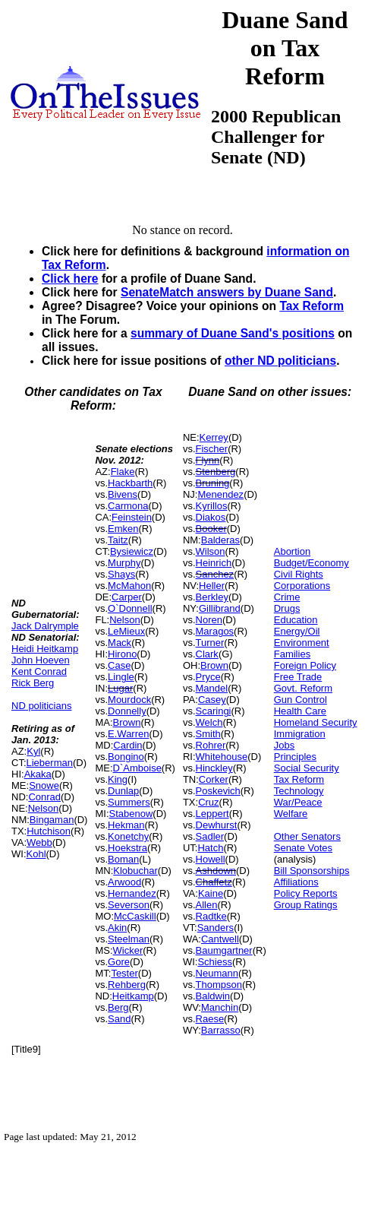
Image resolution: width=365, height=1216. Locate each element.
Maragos (215, 631)
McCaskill (135, 916)
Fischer (212, 448)
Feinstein (132, 517)
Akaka (38, 774)
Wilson (210, 551)
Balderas (220, 540)
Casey (212, 699)
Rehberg (127, 984)
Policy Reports (306, 893)
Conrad (44, 797)
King (117, 779)
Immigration (300, 733)
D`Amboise (137, 768)
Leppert (212, 813)
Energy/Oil (297, 631)
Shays (121, 574)
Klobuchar (135, 870)
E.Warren (128, 733)
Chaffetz (214, 882)
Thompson (219, 984)
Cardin (127, 745)
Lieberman (50, 762)
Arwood (124, 882)
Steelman (128, 939)
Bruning (213, 483)
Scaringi (213, 711)
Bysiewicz (131, 551)
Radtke (211, 916)
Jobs (284, 745)
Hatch (210, 847)
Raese (210, 1018)
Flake (123, 471)
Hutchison (49, 831)
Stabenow (131, 813)
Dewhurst (217, 825)
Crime (287, 597)
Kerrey (214, 437)
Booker (211, 528)
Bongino (126, 756)
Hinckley (214, 768)
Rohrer (211, 745)
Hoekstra (127, 847)
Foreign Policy (305, 665)
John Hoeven (40, 660)
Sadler (210, 836)
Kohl (36, 854)
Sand (119, 1018)
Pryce (208, 676)
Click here (70, 278)
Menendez (220, 494)
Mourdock (129, 699)
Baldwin (213, 996)
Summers (129, 802)
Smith (208, 733)
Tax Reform (311, 305)
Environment (301, 642)
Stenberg (216, 471)
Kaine (210, 893)
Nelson (43, 808)
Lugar (120, 688)
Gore (119, 961)
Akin (117, 927)
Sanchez (215, 574)
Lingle (121, 676)
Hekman (126, 825)
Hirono (122, 654)
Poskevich (218, 790)
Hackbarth (130, 483)
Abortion (292, 551)
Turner (210, 642)
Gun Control (300, 699)
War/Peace (298, 802)
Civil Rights (298, 574)
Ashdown (216, 870)
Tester (124, 973)
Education (296, 619)
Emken (123, 528)
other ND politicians (280, 360)
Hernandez (132, 893)
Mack (119, 642)
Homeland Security (315, 722)
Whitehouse (222, 756)
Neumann (217, 973)
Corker (213, 779)
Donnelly (127, 711)
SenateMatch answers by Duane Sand (227, 292)
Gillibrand (220, 608)
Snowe (44, 785)
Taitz (118, 540)
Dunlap (123, 790)
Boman (123, 859)
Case (119, 665)
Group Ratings (306, 904)
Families (292, 654)
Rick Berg (32, 683)
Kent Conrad (39, 671)
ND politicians (41, 705)
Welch (209, 722)
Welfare (291, 813)
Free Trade (298, 676)
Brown (127, 722)
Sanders (215, 927)
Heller (212, 585)
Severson (128, 904)
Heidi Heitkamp (44, 648)
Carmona (128, 505)
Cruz (208, 802)
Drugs (287, 608)
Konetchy (128, 836)
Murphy (124, 562)
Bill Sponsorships (312, 870)
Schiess (214, 961)
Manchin (219, 1007)
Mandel (212, 688)
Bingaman (52, 819)
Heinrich (214, 562)
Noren (209, 619)
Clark (207, 654)
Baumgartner (224, 950)
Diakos (211, 517)
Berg (118, 1007)
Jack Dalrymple (45, 626)
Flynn (208, 460)
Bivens (122, 494)
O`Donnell (130, 608)
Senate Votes (303, 847)
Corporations (302, 585)
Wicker (128, 950)
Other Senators (307, 836)
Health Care (300, 711)
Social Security (306, 768)
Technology (299, 790)
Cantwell (220, 939)
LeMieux (126, 631)
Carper (127, 597)
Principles (295, 756)
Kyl (33, 751)
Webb (39, 842)
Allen (207, 904)
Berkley (212, 597)
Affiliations (296, 882)
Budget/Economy (311, 562)
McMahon (129, 585)
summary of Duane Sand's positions (233, 333)
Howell (210, 859)
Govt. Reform (303, 688)
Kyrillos (212, 505)
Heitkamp (133, 996)
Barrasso (221, 1030)
